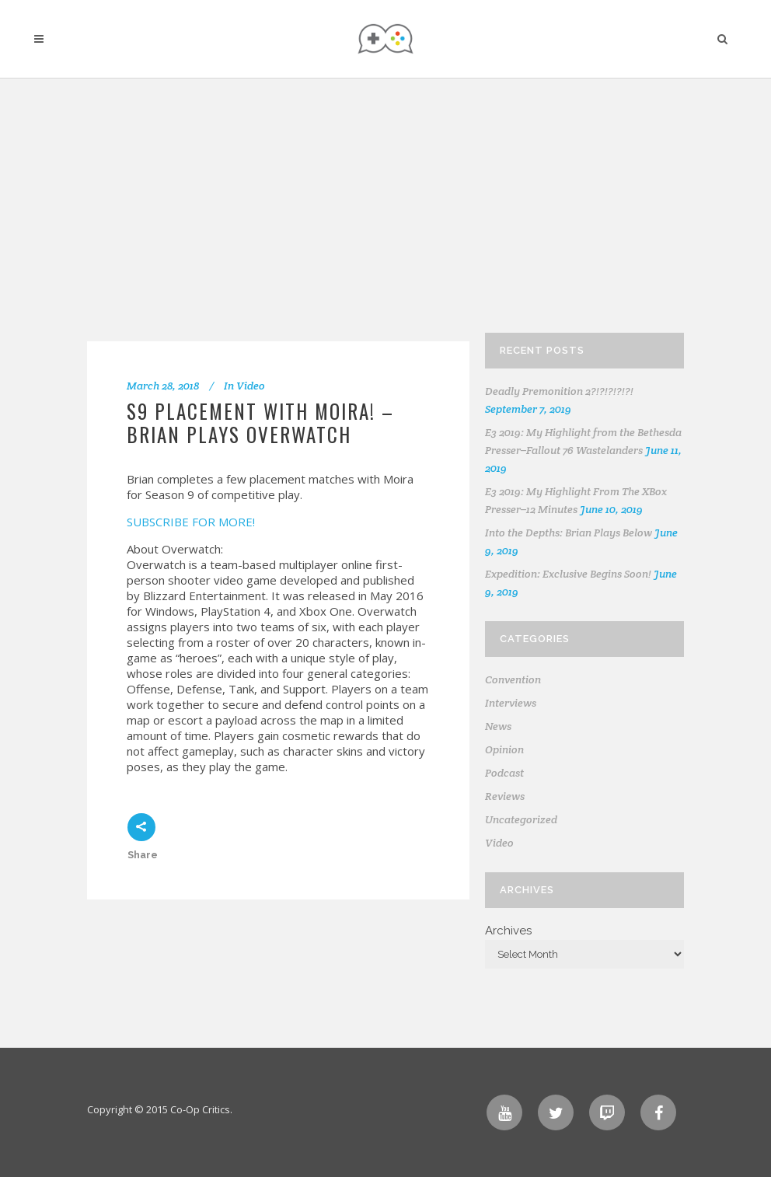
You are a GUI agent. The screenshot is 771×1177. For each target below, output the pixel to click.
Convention (513, 679)
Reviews (505, 796)
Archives (508, 931)
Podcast (504, 773)
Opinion (504, 749)
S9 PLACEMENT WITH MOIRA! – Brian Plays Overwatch (260, 422)
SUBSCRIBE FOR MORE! (191, 521)
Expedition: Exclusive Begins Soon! (568, 574)
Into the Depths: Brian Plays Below (568, 533)
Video (250, 386)
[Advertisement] (601, 210)
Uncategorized (521, 819)
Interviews (510, 703)
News (498, 726)
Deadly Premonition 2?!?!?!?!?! (559, 391)
